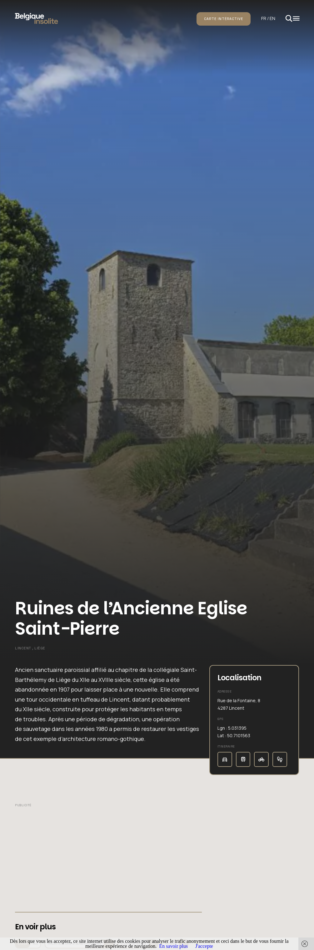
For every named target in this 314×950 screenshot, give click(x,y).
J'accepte (204, 946)
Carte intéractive (223, 19)
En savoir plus (173, 946)
